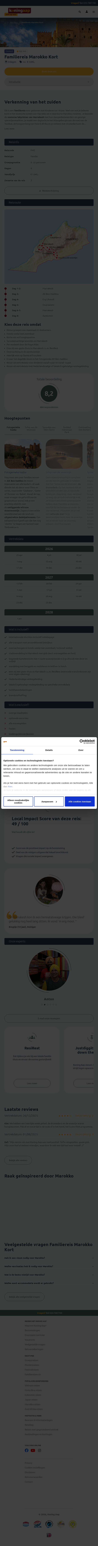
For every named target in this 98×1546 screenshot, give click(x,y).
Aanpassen (49, 801)
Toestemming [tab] (17, 750)
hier (10, 786)
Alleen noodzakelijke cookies (18, 801)
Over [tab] (81, 750)
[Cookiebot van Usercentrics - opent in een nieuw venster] (82, 741)
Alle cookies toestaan (80, 801)
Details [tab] (49, 750)
